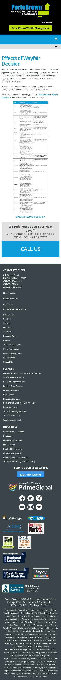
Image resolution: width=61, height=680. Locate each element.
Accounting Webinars (12, 353)
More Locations (9, 293)
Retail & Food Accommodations (16, 458)
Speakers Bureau (10, 407)
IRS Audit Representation (14, 382)
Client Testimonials (11, 349)
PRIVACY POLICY (17, 605)
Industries (7, 327)
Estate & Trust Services (13, 386)
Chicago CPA (9, 314)
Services (7, 319)
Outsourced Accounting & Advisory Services (22, 373)
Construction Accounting (13, 432)
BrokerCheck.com (10, 299)
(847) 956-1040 (9, 281)
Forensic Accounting (11, 390)
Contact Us (8, 362)
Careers (6, 340)
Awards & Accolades (12, 345)
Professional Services (12, 453)
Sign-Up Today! (30, 475)
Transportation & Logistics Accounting (19, 461)
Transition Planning (11, 416)
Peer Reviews (9, 395)
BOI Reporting (9, 358)
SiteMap (34, 605)
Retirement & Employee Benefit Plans (19, 403)
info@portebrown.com (12, 287)
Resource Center (10, 336)
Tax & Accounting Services (14, 411)
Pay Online (8, 304)
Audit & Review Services (13, 377)
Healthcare (7, 436)
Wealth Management (12, 420)
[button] (56, 39)
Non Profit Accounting (12, 449)
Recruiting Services (11, 399)
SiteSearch (46, 605)
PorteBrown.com (45, 598)
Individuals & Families (12, 440)
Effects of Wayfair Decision (30, 217)
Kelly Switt (44, 95)
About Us (7, 332)
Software (7, 323)
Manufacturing (9, 445)
